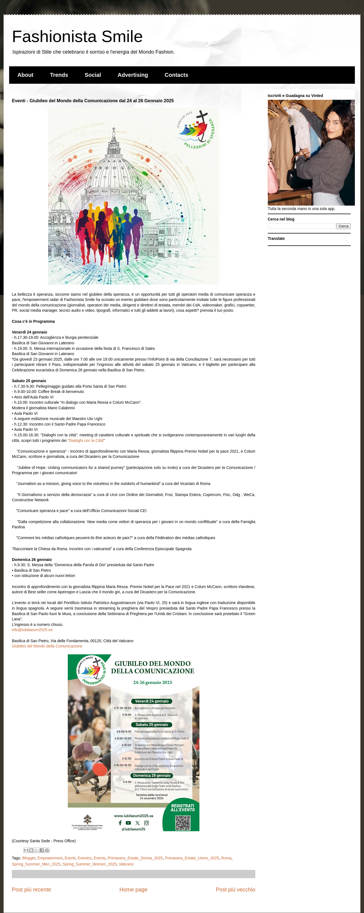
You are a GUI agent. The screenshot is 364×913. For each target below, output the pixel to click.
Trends (59, 75)
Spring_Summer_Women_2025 (90, 864)
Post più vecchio (235, 889)
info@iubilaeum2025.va (32, 630)
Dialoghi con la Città (86, 440)
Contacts (176, 75)
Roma (226, 858)
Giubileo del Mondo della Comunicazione (47, 646)
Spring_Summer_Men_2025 (36, 864)
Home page (133, 889)
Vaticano (126, 864)
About (25, 75)
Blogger (28, 858)
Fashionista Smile (77, 36)
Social (93, 75)
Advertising (133, 75)
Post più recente (31, 889)
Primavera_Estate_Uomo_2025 (192, 858)
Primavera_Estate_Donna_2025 (135, 858)
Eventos (84, 858)
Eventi (70, 858)
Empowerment (50, 858)
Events (100, 858)
